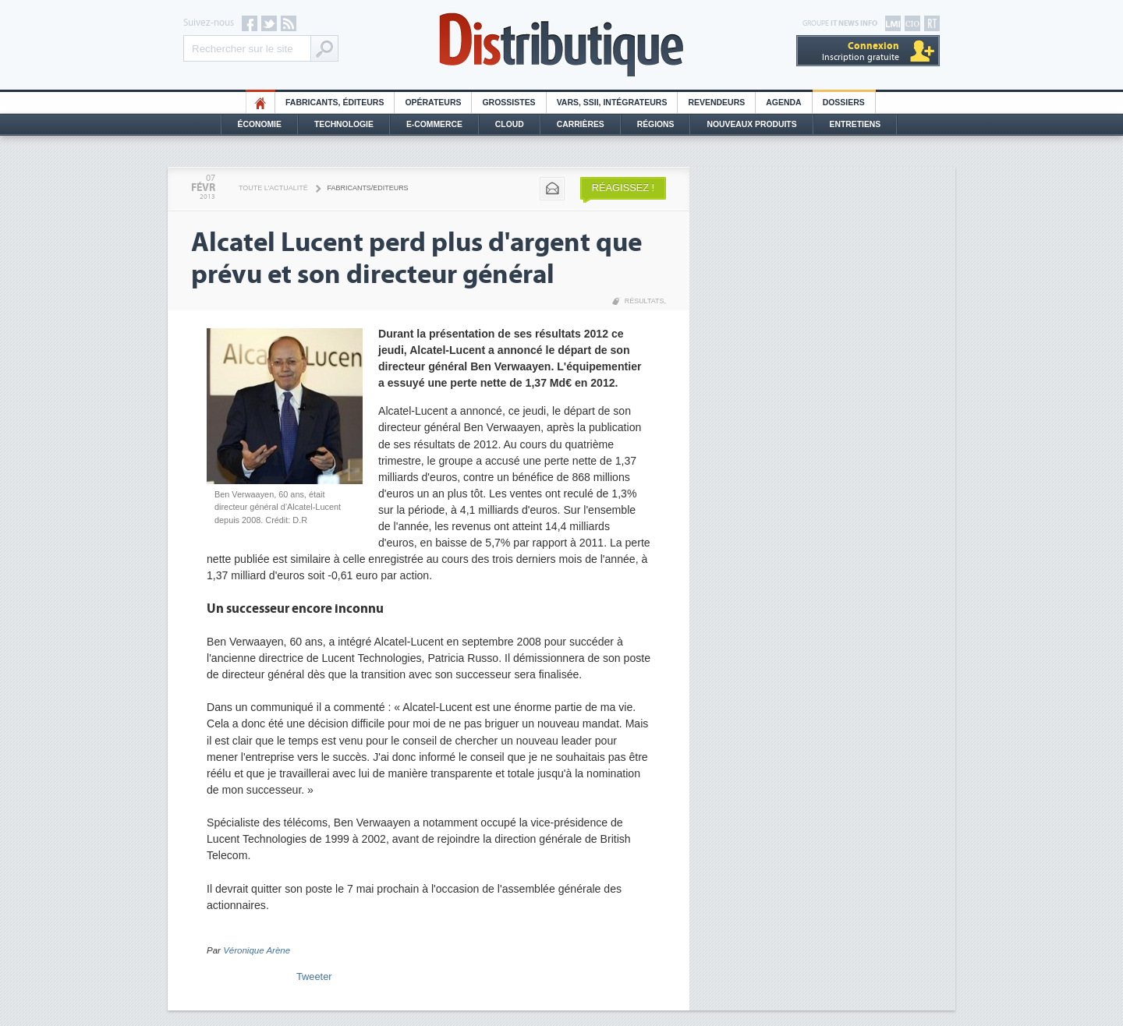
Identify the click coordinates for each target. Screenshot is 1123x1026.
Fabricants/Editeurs (368, 188)
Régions (656, 124)
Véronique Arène (256, 950)
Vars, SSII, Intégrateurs (612, 102)
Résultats (644, 301)
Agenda (783, 102)
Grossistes (508, 102)
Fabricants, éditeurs (334, 102)
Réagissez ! (623, 187)
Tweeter (314, 976)
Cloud (509, 124)
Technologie (344, 124)
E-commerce (434, 124)
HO (260, 102)
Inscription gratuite (860, 51)
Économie (260, 124)
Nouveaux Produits (751, 124)
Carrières (580, 124)
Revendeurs (716, 102)
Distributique (561, 45)
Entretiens (855, 124)
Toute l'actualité (273, 188)
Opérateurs (433, 102)
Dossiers (844, 102)
